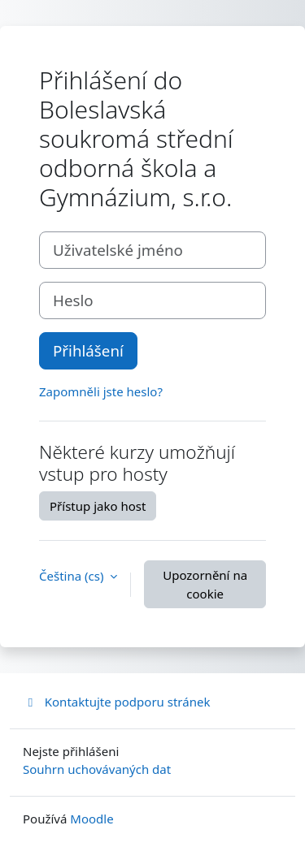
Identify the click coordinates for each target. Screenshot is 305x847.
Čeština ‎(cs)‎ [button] (73, 576)
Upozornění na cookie (205, 584)
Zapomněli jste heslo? (101, 391)
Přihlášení (88, 350)
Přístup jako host (98, 506)
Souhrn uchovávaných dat (97, 769)
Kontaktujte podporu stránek (116, 702)
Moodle (91, 818)
